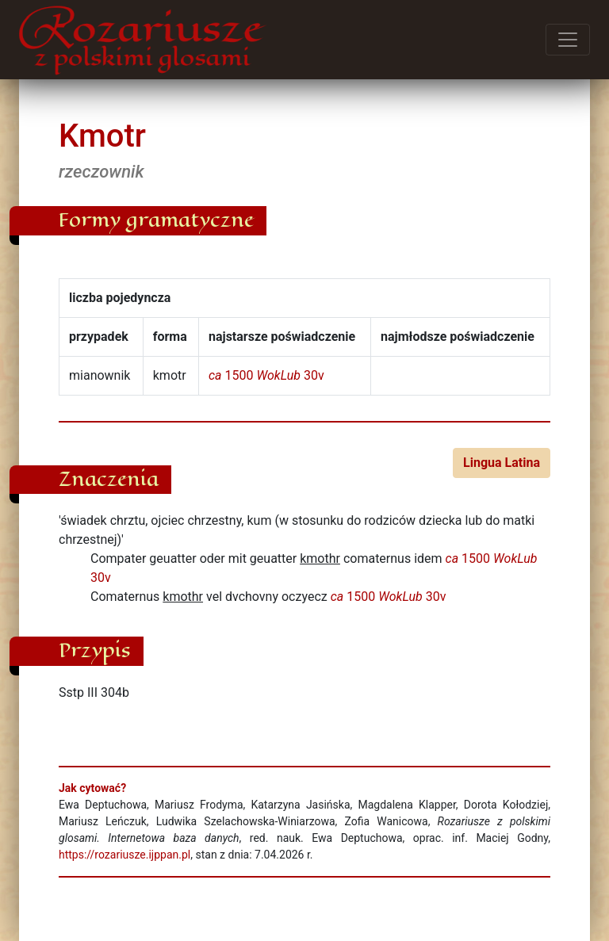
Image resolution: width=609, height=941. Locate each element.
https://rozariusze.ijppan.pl (124, 854)
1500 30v (266, 375)
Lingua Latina (501, 462)
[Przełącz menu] (568, 39)
